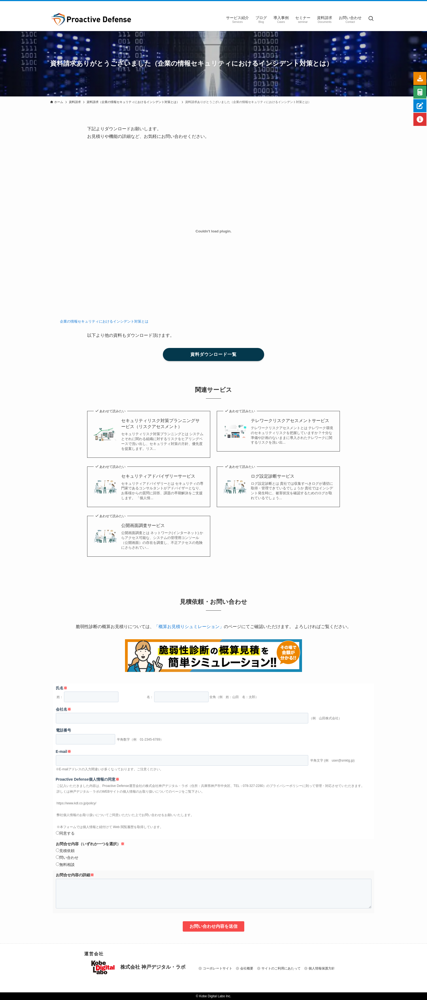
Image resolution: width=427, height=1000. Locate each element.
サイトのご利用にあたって (281, 968)
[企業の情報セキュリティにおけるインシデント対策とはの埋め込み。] (213, 231)
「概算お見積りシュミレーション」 (189, 626)
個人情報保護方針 (322, 968)
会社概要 (246, 968)
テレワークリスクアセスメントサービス (290, 420)
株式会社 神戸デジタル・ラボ (138, 967)
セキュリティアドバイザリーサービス (158, 476)
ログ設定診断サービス (272, 476)
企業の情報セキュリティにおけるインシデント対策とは (104, 321)
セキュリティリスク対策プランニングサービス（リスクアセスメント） (160, 423)
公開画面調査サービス (143, 525)
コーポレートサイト (217, 968)
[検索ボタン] (371, 19)
